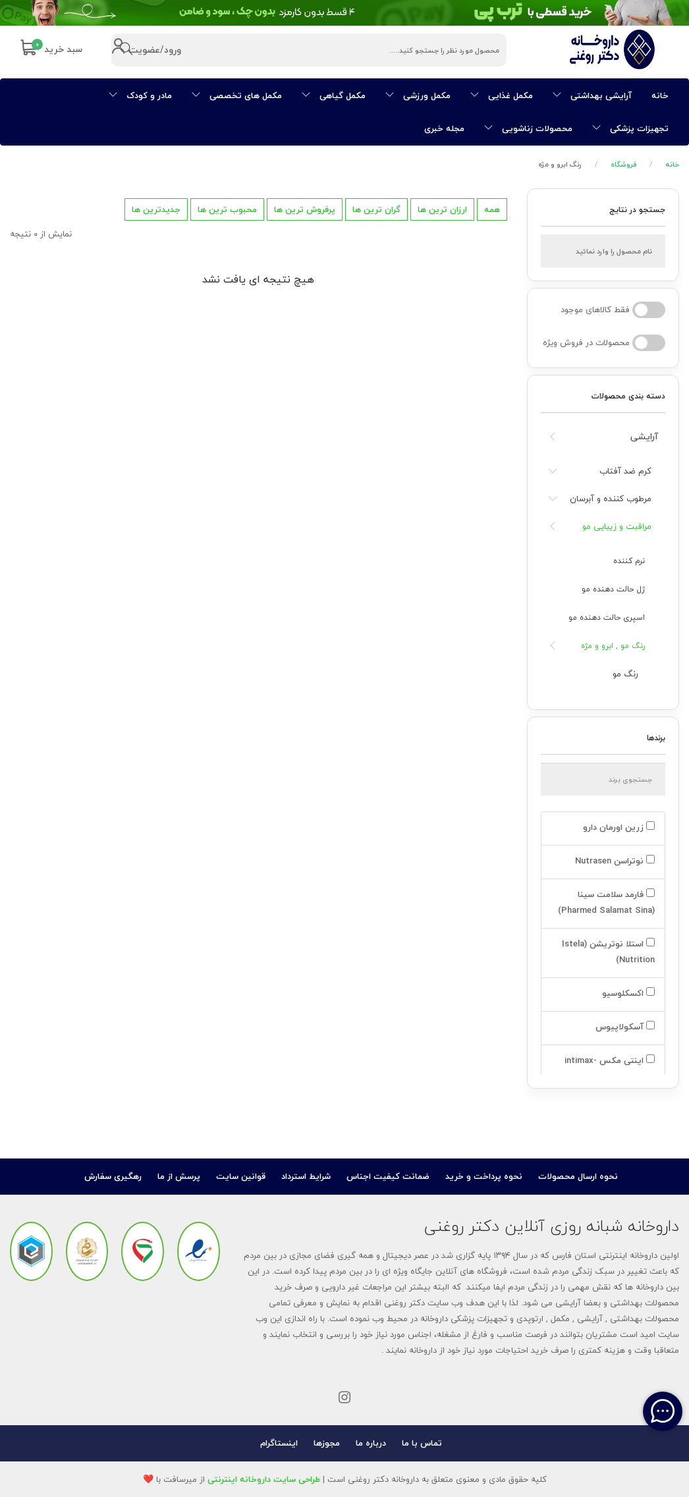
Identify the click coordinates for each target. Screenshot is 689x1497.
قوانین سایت (240, 1176)
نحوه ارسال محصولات (578, 1176)
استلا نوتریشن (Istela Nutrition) (608, 952)
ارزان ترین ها (442, 209)
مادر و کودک (140, 95)
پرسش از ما (178, 1176)
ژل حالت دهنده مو (613, 589)
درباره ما (371, 1443)
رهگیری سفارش (113, 1176)
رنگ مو (625, 674)
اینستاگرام (279, 1443)
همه (492, 209)
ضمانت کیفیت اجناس (387, 1176)
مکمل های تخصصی (237, 95)
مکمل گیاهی (334, 95)
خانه (660, 95)
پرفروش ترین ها (304, 209)
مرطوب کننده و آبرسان (610, 498)
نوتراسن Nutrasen (613, 861)
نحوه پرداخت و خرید (483, 1176)
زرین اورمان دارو (617, 827)
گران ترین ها (376, 209)
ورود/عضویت (146, 50)
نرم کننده (629, 561)
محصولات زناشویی (528, 128)
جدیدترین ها (156, 209)
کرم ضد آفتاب (625, 471)
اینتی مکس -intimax (608, 1060)
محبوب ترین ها (227, 209)
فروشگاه (624, 164)
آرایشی (644, 436)
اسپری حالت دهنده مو (606, 617)
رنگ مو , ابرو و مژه (613, 646)
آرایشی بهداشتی (592, 95)
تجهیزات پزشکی (630, 128)
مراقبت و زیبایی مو (616, 526)
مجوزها (327, 1443)
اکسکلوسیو (627, 993)
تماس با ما (422, 1443)
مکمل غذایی (501, 95)
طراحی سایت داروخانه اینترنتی (263, 1479)
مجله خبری (444, 128)
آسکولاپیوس (624, 1027)
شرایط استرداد (306, 1176)
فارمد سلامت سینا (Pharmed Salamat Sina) (605, 902)
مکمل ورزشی (418, 95)
